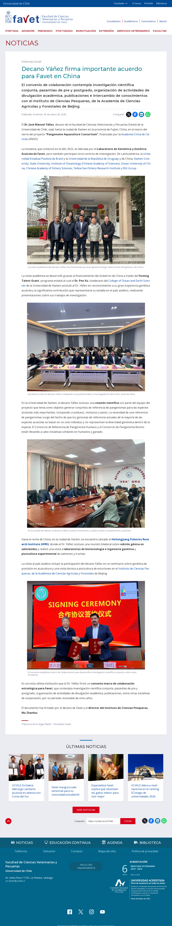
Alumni (163, 21)
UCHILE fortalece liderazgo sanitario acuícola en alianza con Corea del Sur (24, 785)
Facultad (160, 30)
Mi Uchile (148, 3)
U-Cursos (136, 3)
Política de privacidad (145, 846)
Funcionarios (148, 21)
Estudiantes (114, 21)
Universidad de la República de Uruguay (93, 158)
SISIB (84, 921)
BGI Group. (130, 168)
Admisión (28, 30)
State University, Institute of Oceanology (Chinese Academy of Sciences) (75, 163)
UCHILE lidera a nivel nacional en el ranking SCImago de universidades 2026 (145, 785)
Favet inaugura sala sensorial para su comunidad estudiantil (66, 785)
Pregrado (45, 30)
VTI (90, 921)
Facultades (119, 3)
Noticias (21, 43)
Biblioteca (150, 838)
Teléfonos (20, 846)
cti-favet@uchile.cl (15, 876)
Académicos (131, 21)
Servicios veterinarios (133, 30)
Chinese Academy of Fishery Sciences (49, 168)
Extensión (106, 30)
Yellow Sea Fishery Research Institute (97, 168)
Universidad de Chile (103, 921)
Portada (11, 30)
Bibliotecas (161, 3)
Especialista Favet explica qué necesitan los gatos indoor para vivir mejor (105, 785)
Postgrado (64, 30)
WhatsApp (147, 114)
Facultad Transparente (86, 861)
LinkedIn (141, 114)
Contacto (76, 846)
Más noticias (86, 805)
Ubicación (49, 846)
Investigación (86, 30)
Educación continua (70, 838)
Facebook (135, 114)
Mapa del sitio (107, 846)
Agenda (114, 838)
